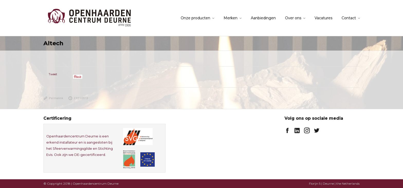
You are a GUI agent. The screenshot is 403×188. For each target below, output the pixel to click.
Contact (349, 18)
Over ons (293, 18)
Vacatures (323, 18)
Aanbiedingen (263, 18)
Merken (230, 18)
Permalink (53, 98)
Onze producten (195, 18)
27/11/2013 (78, 98)
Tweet (53, 74)
